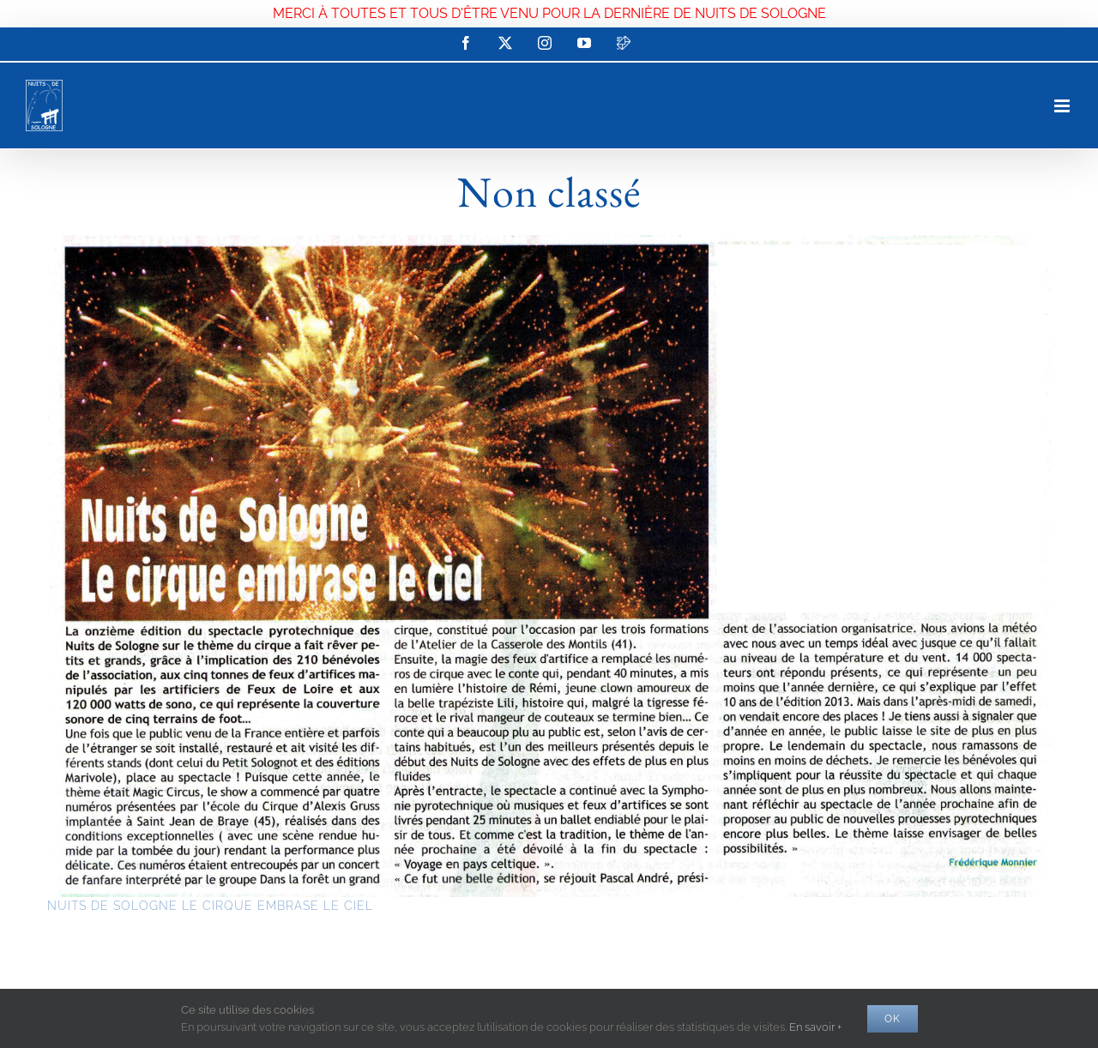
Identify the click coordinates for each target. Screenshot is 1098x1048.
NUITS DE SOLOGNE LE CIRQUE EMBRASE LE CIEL (210, 905)
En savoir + (815, 1027)
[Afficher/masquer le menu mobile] (1063, 106)
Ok (892, 1019)
